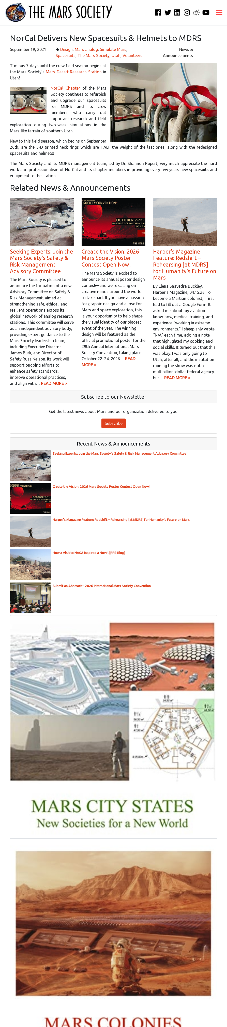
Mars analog (86, 49)
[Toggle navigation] (219, 12)
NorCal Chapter (65, 88)
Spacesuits (65, 55)
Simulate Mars (113, 49)
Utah (116, 55)
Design (66, 49)
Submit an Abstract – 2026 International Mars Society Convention (102, 586)
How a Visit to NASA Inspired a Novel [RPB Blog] (89, 553)
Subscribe (114, 423)
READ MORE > (54, 383)
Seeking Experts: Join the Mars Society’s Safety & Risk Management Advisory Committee (41, 261)
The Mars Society (94, 55)
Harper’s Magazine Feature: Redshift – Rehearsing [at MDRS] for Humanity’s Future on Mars (184, 264)
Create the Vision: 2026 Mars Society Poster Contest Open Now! (110, 258)
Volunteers (132, 55)
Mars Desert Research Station (73, 72)
